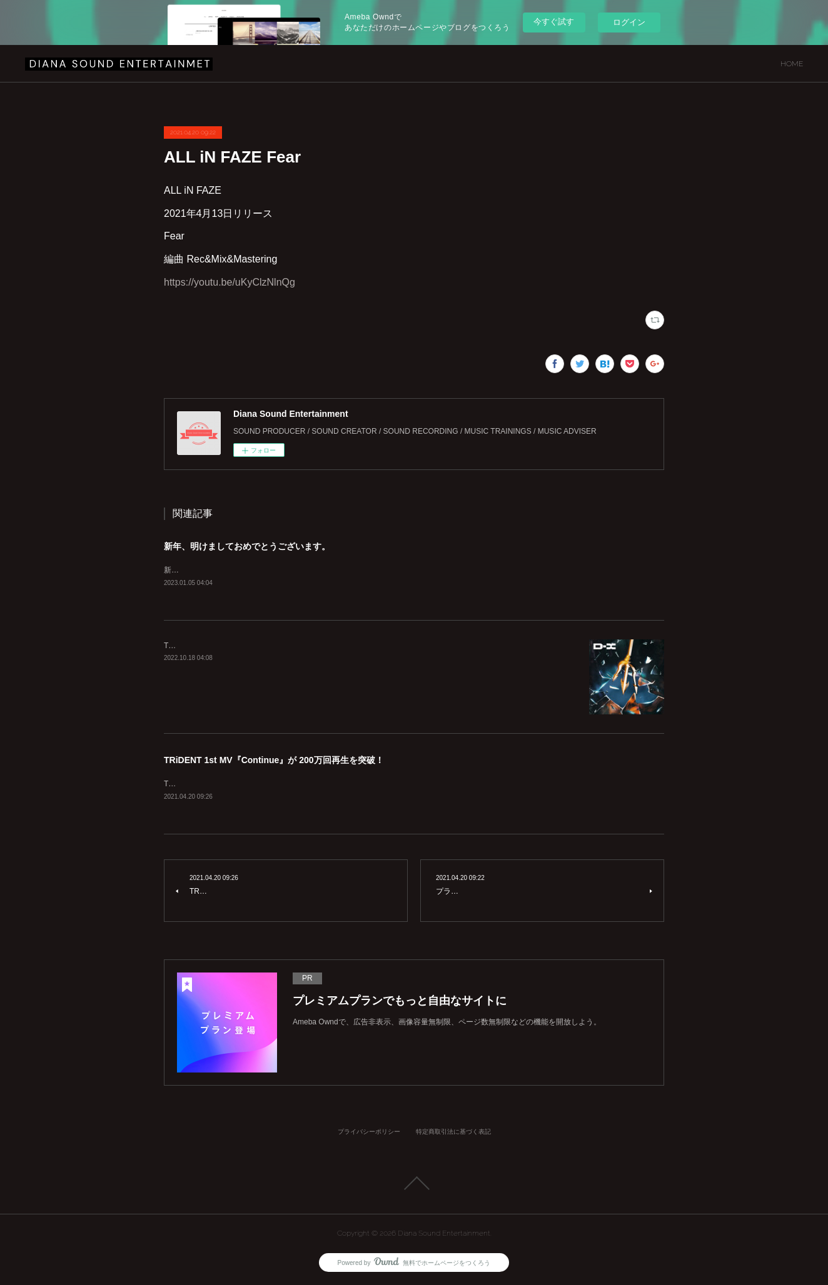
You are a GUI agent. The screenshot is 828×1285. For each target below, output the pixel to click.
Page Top (414, 1184)
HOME (791, 63)
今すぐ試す (553, 21)
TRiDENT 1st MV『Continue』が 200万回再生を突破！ (274, 761)
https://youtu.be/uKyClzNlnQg (229, 282)
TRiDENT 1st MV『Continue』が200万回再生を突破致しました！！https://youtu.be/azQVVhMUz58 (330, 784)
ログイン (629, 22)
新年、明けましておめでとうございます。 (247, 546)
